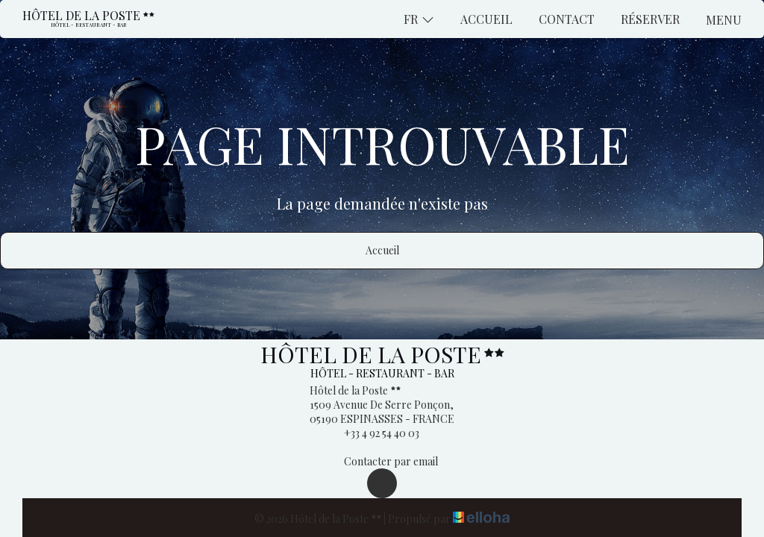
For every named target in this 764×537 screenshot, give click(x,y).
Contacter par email (382, 461)
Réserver (650, 19)
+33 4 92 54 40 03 (373, 433)
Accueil (486, 19)
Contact (567, 19)
